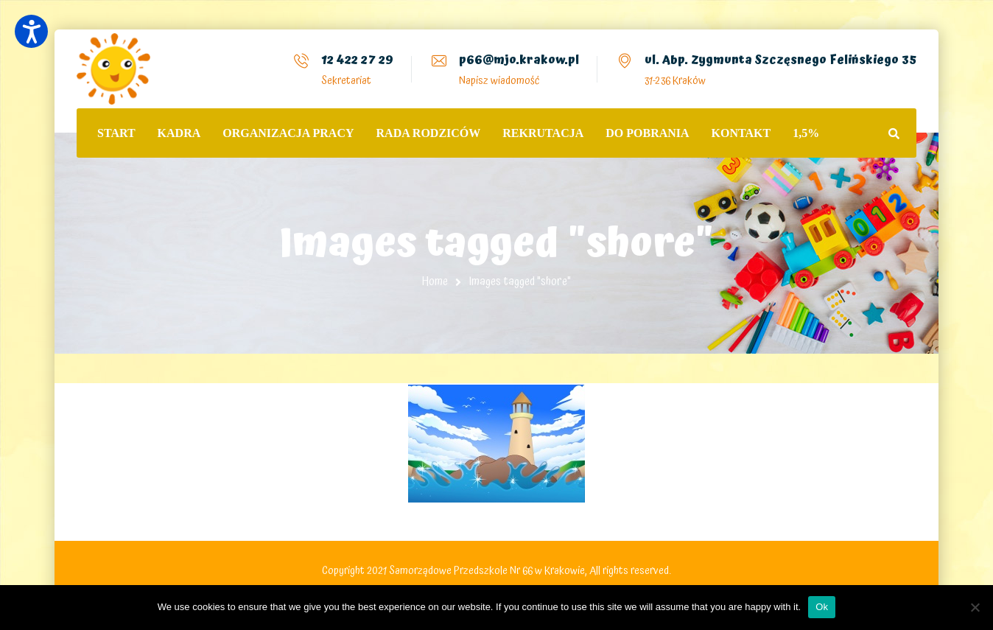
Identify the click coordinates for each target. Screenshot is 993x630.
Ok (821, 606)
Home (435, 281)
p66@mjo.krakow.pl (519, 59)
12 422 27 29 (357, 59)
